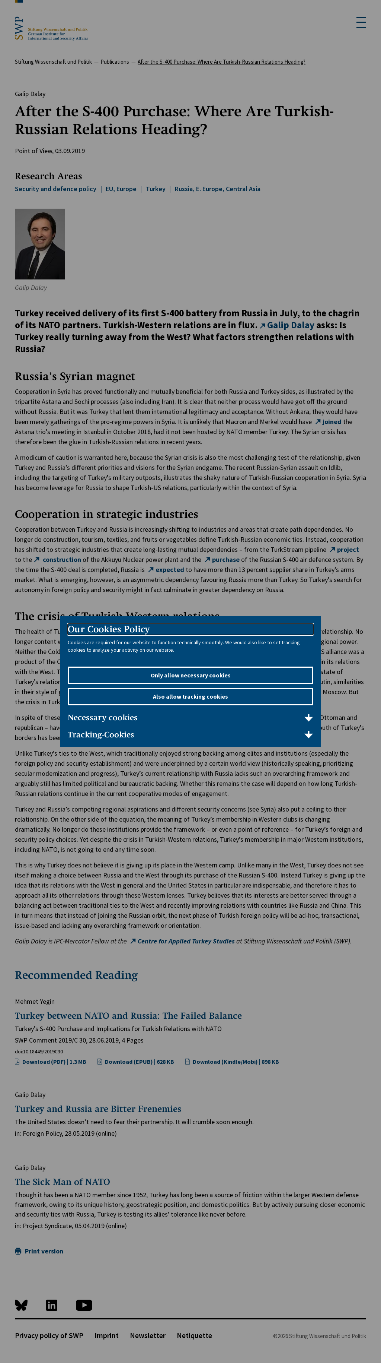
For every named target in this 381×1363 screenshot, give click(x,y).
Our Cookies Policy (109, 629)
